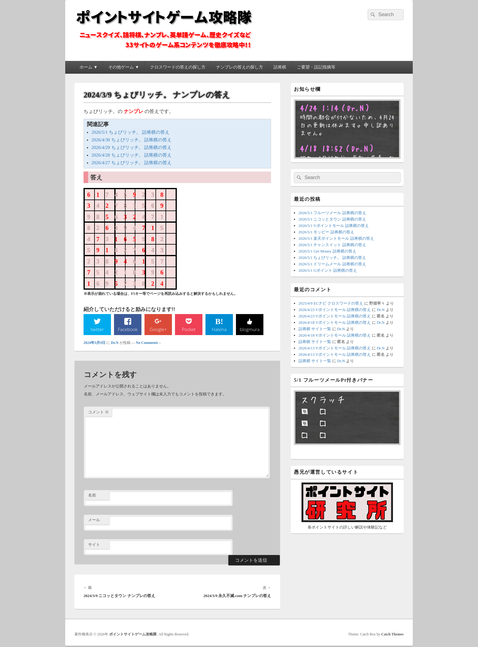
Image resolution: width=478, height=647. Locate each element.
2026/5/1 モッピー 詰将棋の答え (326, 232)
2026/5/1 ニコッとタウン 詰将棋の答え (332, 219)
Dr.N (115, 343)
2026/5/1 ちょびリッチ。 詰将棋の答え (130, 132)
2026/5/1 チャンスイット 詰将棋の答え (332, 244)
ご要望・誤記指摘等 (316, 67)
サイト (94, 545)
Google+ (158, 329)
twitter (97, 329)
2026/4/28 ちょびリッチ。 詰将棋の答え (131, 155)
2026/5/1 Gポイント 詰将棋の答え (327, 270)
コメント (98, 412)
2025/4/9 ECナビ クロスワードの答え (330, 303)
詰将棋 (279, 67)
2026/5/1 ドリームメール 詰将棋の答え (332, 264)
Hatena (219, 329)
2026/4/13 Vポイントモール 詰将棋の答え (334, 348)
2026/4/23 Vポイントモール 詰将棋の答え (334, 309)
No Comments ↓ (148, 343)
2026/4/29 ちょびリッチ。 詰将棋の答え (131, 147)
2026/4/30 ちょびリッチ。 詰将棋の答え (131, 139)
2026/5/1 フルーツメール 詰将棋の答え (332, 212)
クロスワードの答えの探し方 (177, 67)
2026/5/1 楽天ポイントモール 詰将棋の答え (336, 238)
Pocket (188, 329)
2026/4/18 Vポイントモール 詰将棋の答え (334, 322)
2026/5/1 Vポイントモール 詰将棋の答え (333, 225)
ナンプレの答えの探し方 (239, 67)
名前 (92, 495)
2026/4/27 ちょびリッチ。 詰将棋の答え (131, 162)
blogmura (249, 329)
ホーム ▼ (89, 67)
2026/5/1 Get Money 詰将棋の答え (327, 251)
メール (94, 520)
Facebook (127, 329)
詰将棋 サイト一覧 (314, 329)
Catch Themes (392, 635)
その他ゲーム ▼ (123, 67)
